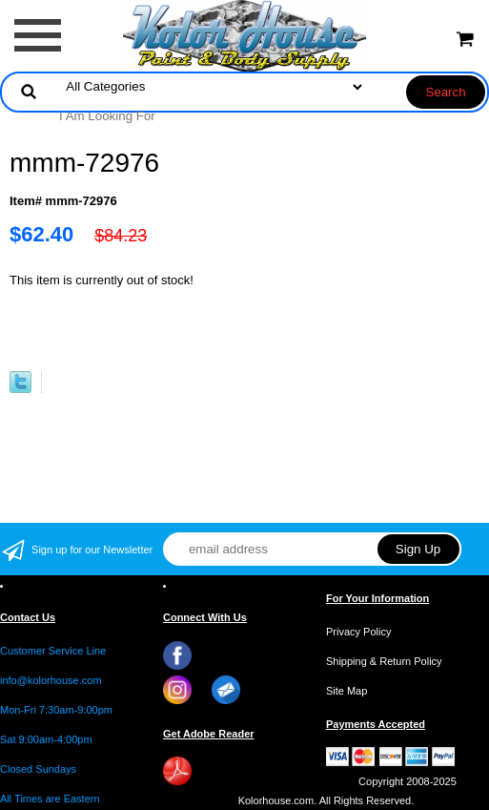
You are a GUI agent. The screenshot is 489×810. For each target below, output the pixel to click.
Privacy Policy (358, 631)
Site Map (346, 690)
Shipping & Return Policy (384, 661)
